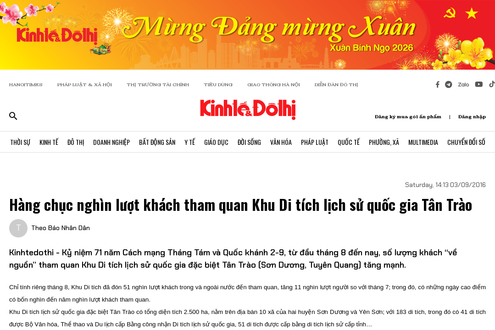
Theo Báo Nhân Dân (60, 228)
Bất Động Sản (157, 142)
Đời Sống (249, 142)
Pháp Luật (314, 142)
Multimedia (423, 142)
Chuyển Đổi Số (466, 142)
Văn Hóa (281, 142)
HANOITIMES (26, 85)
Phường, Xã (384, 142)
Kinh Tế (48, 142)
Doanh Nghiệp (111, 142)
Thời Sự (20, 142)
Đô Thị (75, 142)
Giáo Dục (216, 142)
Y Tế (189, 142)
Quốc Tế (349, 142)
